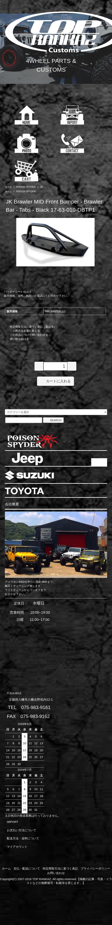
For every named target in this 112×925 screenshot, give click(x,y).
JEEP (27, 459)
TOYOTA (24, 491)
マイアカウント (17, 846)
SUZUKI (29, 475)
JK (41, 187)
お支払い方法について (21, 830)
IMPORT (12, 821)
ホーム (8, 187)
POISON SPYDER (26, 187)
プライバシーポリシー (95, 868)
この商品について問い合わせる (29, 334)
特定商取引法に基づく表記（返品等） (33, 326)
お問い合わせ (56, 873)
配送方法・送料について (23, 838)
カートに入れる (55, 381)
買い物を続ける (19, 339)
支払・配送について (27, 868)
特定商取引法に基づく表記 (60, 868)
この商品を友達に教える (25, 330)
